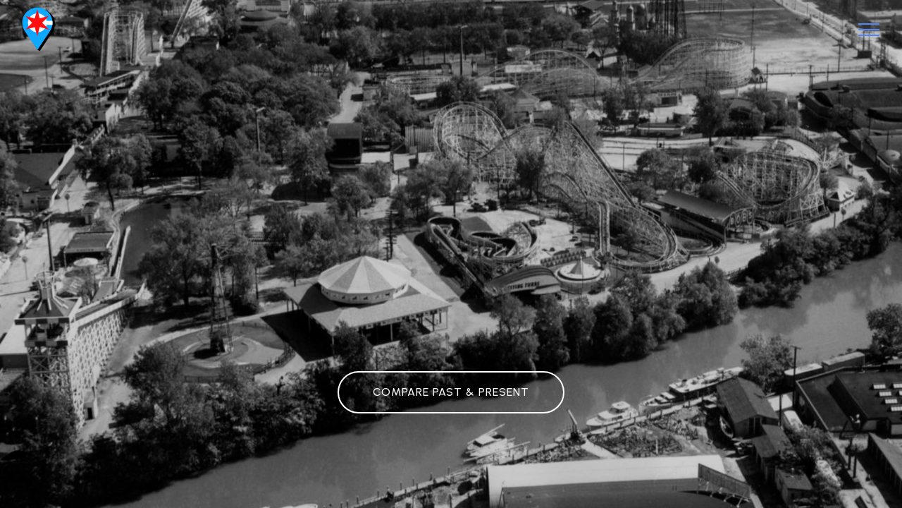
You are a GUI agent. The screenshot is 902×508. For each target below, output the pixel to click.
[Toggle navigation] (869, 30)
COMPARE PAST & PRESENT (451, 392)
